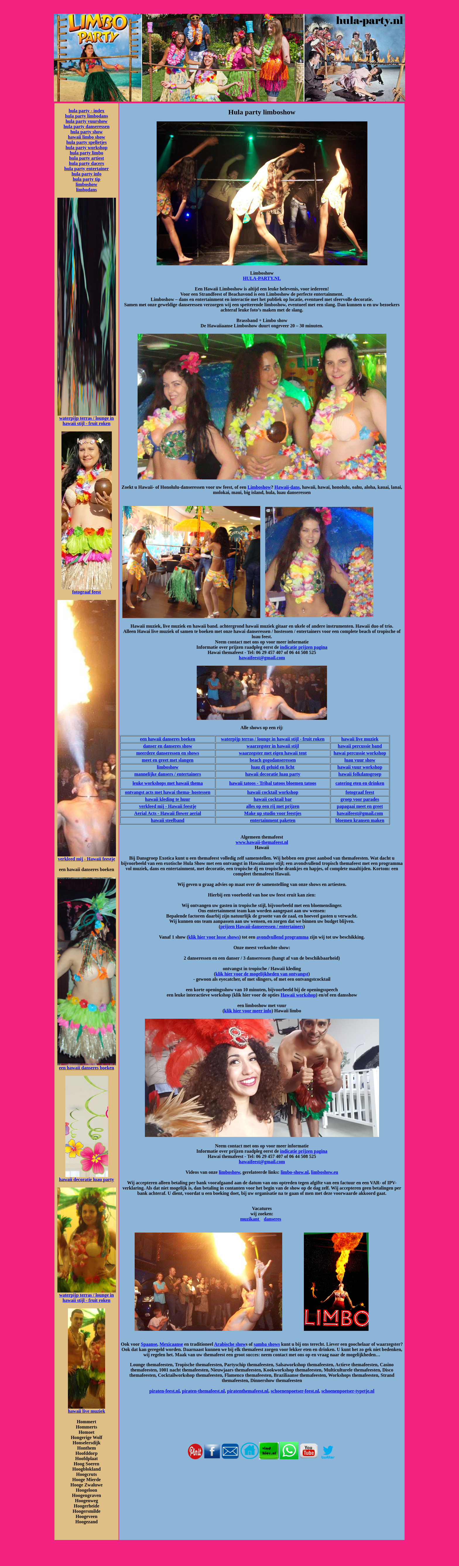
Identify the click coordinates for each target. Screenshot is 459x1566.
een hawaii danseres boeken (86, 1067)
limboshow (86, 184)
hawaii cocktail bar (273, 799)
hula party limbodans (86, 115)
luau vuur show (359, 760)
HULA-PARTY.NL (262, 278)
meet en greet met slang (165, 760)
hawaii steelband (167, 820)
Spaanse (149, 1344)
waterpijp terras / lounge (84, 418)
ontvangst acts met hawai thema (157, 792)
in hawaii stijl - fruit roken (88, 421)
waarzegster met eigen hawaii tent (273, 753)
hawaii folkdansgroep (359, 774)
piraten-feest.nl (164, 1390)
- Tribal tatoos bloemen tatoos (286, 783)
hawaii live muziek (86, 1411)
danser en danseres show (167, 746)
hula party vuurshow (86, 121)
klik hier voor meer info (248, 1010)
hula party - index (86, 110)
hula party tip (86, 179)
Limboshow (259, 487)
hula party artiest (86, 158)
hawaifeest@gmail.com (262, 657)
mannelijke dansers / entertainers (167, 774)
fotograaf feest (86, 591)
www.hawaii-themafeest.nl (262, 842)
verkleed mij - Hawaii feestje (86, 858)
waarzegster (258, 746)
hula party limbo (86, 152)
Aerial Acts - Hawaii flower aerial (167, 813)
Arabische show (230, 1344)
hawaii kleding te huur (167, 799)
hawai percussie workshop (360, 753)
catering (343, 783)
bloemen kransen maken (359, 820)
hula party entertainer (86, 168)
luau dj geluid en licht (272, 767)
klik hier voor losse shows (213, 937)
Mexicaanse (171, 1344)
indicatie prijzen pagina (304, 647)
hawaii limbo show (86, 137)
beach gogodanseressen (273, 760)
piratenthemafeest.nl (247, 1390)
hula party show (86, 131)
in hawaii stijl (285, 746)
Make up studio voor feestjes (272, 813)
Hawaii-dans (286, 487)
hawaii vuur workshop (359, 767)
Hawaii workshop (298, 994)
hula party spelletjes (86, 142)
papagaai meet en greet (360, 806)
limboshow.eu (324, 1172)
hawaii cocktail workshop (272, 792)
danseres (272, 1218)
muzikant (250, 1218)
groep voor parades (359, 799)
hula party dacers (86, 163)
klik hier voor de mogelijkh (242, 973)
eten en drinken (368, 783)
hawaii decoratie (75, 1179)
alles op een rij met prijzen (272, 806)
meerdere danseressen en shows (167, 753)
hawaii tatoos (242, 783)
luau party (103, 1179)
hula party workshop (86, 147)
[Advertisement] (262, 1479)
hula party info (86, 173)
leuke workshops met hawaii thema (168, 783)
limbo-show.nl (295, 1172)
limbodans (86, 189)
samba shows (267, 1344)
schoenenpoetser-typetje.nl (347, 1390)
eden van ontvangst (289, 973)
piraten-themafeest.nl (203, 1390)
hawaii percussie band (360, 746)
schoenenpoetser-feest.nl (295, 1390)
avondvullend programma (282, 937)
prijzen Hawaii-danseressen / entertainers (262, 926)
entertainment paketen (272, 820)
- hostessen (199, 792)
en (191, 760)
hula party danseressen (86, 126)
